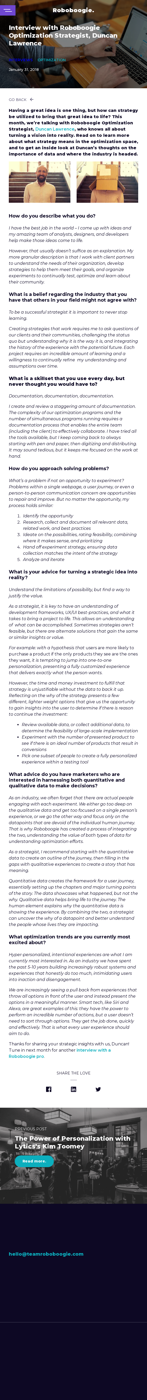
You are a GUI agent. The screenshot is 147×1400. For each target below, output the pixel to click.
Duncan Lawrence (55, 129)
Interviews (21, 60)
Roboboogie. (73, 10)
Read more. (34, 1161)
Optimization (52, 60)
